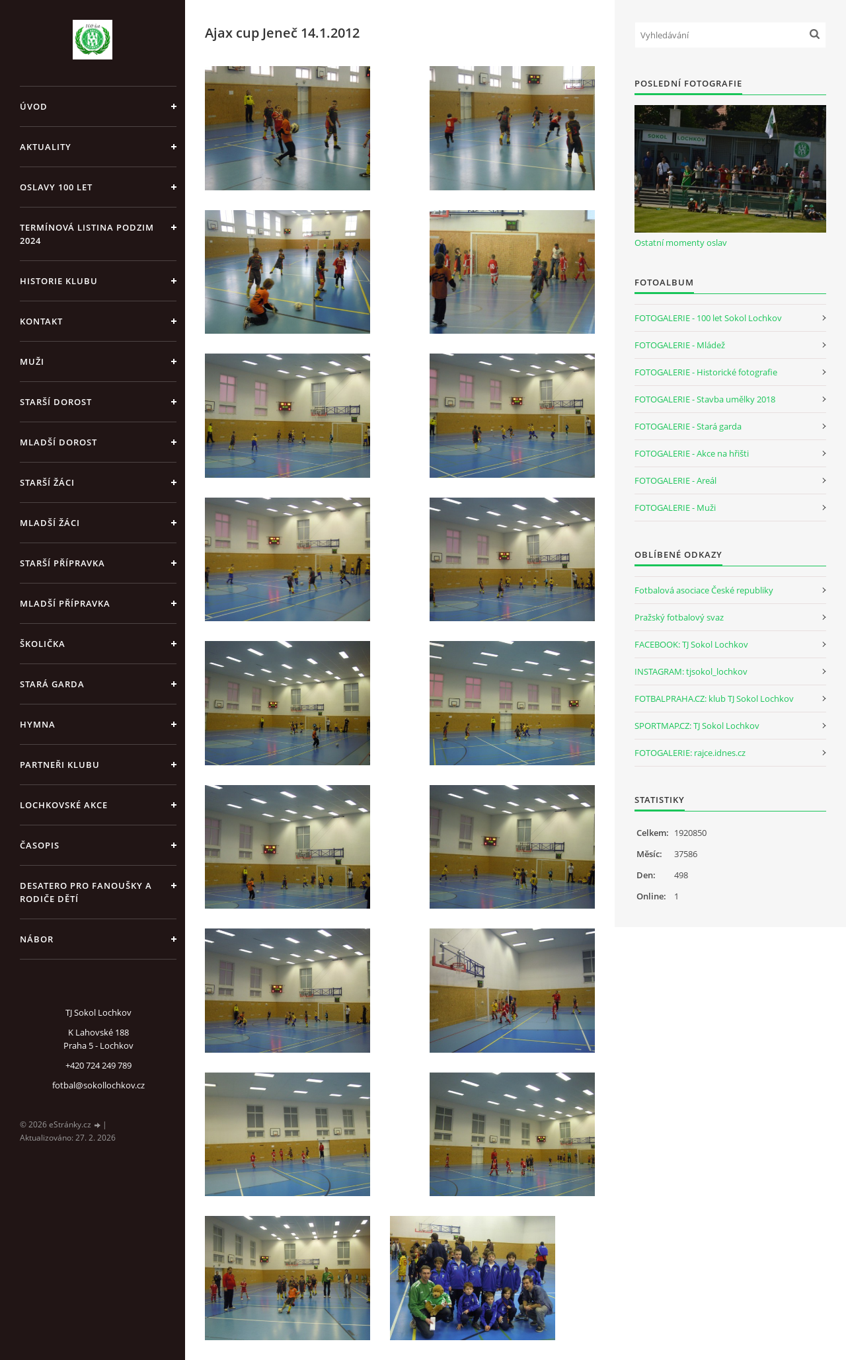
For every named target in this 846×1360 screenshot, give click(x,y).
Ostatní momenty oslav (680, 242)
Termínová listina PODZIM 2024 (87, 233)
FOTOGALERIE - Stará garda (688, 426)
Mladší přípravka (65, 603)
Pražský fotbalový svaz (679, 617)
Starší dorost (56, 402)
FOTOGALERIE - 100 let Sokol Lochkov (708, 318)
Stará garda (52, 684)
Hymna (38, 724)
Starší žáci (47, 482)
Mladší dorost (58, 442)
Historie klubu (59, 281)
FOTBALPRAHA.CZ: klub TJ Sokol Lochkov (714, 698)
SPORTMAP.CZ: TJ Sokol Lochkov (696, 726)
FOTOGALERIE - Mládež (679, 345)
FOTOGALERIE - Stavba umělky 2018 (704, 399)
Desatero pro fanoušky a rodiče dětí (86, 892)
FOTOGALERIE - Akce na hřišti (691, 453)
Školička (42, 644)
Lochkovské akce (64, 805)
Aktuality (45, 147)
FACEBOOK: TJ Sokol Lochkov (691, 644)
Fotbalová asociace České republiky (703, 590)
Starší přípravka (62, 563)
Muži (32, 361)
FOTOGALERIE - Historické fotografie (705, 372)
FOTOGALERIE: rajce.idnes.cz (690, 753)
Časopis (39, 845)
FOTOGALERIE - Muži (675, 507)
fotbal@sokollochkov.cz (98, 1085)
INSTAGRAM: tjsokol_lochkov (691, 671)
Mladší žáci (50, 523)
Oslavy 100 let (56, 187)
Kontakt (41, 321)
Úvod (34, 106)
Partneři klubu (60, 765)
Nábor (37, 939)
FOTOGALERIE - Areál (675, 480)
